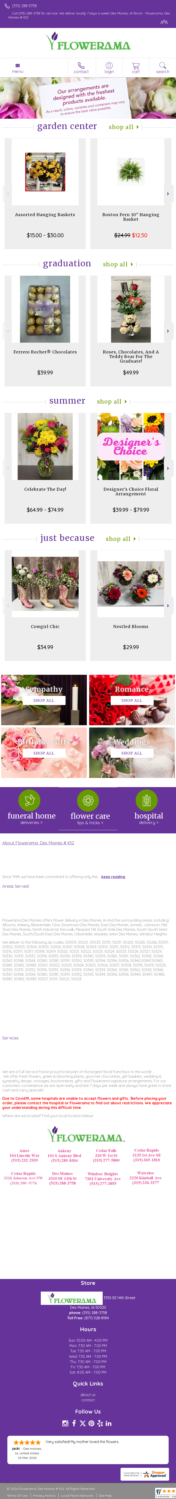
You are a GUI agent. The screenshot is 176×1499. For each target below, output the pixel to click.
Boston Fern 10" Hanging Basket (131, 217)
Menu (17, 71)
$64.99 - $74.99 (45, 509)
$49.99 (131, 372)
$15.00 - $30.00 (45, 235)
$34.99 (45, 647)
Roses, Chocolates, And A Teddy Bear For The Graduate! (131, 356)
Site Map (105, 1495)
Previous (7, 193)
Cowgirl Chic (45, 626)
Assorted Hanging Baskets (45, 214)
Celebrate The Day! (45, 489)
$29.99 (131, 647)
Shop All (121, 127)
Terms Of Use (17, 1495)
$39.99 (45, 372)
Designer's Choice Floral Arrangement (131, 491)
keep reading (113, 876)
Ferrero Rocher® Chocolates (45, 352)
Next (169, 193)
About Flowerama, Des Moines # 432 (38, 843)
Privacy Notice (44, 1495)
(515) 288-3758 (24, 5)
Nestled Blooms (130, 626)
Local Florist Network (77, 1495)
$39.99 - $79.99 (131, 509)
